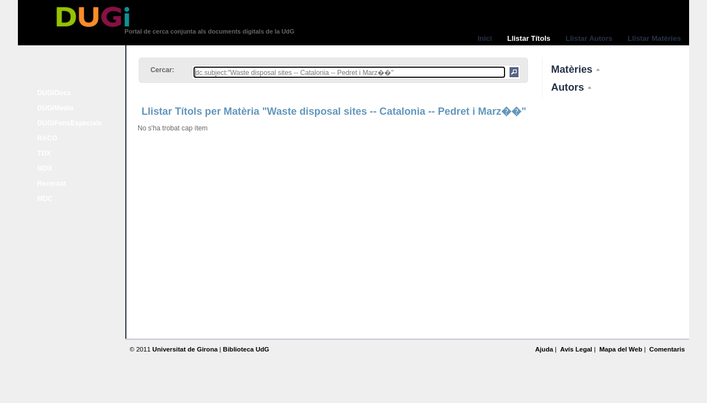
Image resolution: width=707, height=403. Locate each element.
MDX (45, 168)
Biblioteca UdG (246, 349)
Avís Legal (576, 349)
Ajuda (544, 349)
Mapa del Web (620, 349)
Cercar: (162, 70)
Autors (569, 87)
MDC (45, 199)
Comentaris (667, 349)
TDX (44, 153)
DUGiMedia (55, 108)
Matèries (573, 69)
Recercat (51, 184)
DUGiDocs (54, 93)
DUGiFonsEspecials (69, 123)
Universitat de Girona (185, 349)
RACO (47, 138)
